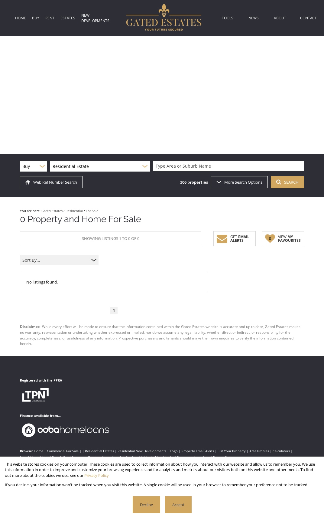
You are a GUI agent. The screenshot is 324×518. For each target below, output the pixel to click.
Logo (174, 451)
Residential (74, 210)
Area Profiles (259, 451)
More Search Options (239, 182)
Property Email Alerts (197, 451)
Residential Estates (99, 451)
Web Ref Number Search (51, 182)
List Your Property (232, 451)
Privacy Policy (96, 475)
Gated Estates (52, 210)
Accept (178, 504)
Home (38, 451)
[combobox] (229, 166)
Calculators (281, 451)
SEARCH (287, 182)
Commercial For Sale (63, 451)
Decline (146, 504)
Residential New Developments (142, 451)
